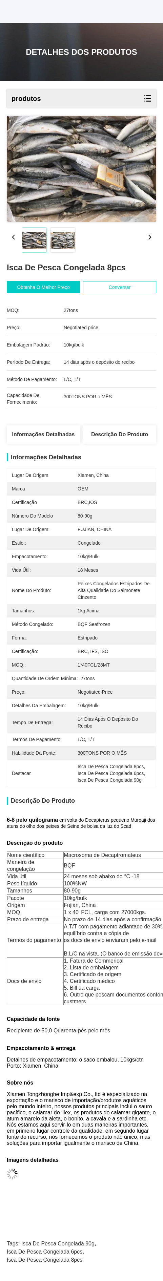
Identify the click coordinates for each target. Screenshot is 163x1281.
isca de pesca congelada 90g (58, 1243)
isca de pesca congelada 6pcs (44, 1252)
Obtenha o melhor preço (49, 287)
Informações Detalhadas (43, 434)
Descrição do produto (119, 434)
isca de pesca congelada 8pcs (44, 1260)
